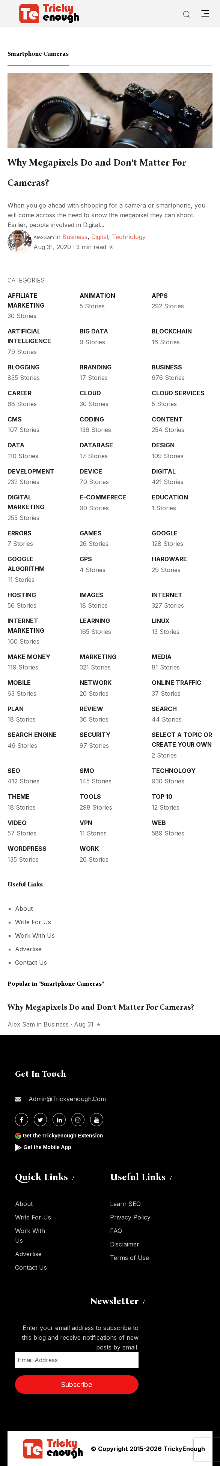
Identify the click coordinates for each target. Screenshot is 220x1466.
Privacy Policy (130, 1217)
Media (162, 657)
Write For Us (33, 922)
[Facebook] (21, 1119)
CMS (15, 419)
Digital (99, 237)
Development (31, 471)
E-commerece (103, 497)
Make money (29, 657)
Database (96, 445)
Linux (161, 621)
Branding (96, 367)
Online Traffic (176, 682)
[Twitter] (40, 1119)
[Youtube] (96, 1119)
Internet (167, 595)
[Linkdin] (59, 1119)
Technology (129, 237)
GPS (86, 559)
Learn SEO (125, 1203)
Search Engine (32, 734)
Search (164, 709)
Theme (19, 796)
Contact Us (31, 962)
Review (91, 709)
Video (17, 822)
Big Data (94, 331)
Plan (16, 709)
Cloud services (178, 393)
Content (167, 419)
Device (91, 471)
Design (163, 445)
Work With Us (35, 935)
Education (170, 497)
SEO (14, 770)
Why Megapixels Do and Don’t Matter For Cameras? (101, 1007)
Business (74, 237)
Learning (95, 621)
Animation (97, 295)
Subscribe (76, 1384)
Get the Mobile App (47, 1147)
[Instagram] (77, 1119)
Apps (160, 295)
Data (16, 445)
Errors (20, 533)
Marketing (98, 657)
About (24, 908)
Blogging (23, 367)
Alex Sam (21, 1024)
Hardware (169, 559)
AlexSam (43, 237)
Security (95, 734)
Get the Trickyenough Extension (63, 1136)
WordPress (27, 848)
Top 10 (162, 796)
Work (89, 848)
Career (20, 393)
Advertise (28, 949)
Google (165, 533)
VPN (86, 822)
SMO (87, 770)
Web (159, 822)
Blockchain (172, 331)
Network (96, 682)
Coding (92, 419)
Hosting (22, 595)
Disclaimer (124, 1244)
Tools (90, 796)
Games (91, 533)
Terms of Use (129, 1257)
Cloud (90, 393)
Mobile (19, 682)
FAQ (116, 1230)
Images (91, 595)
